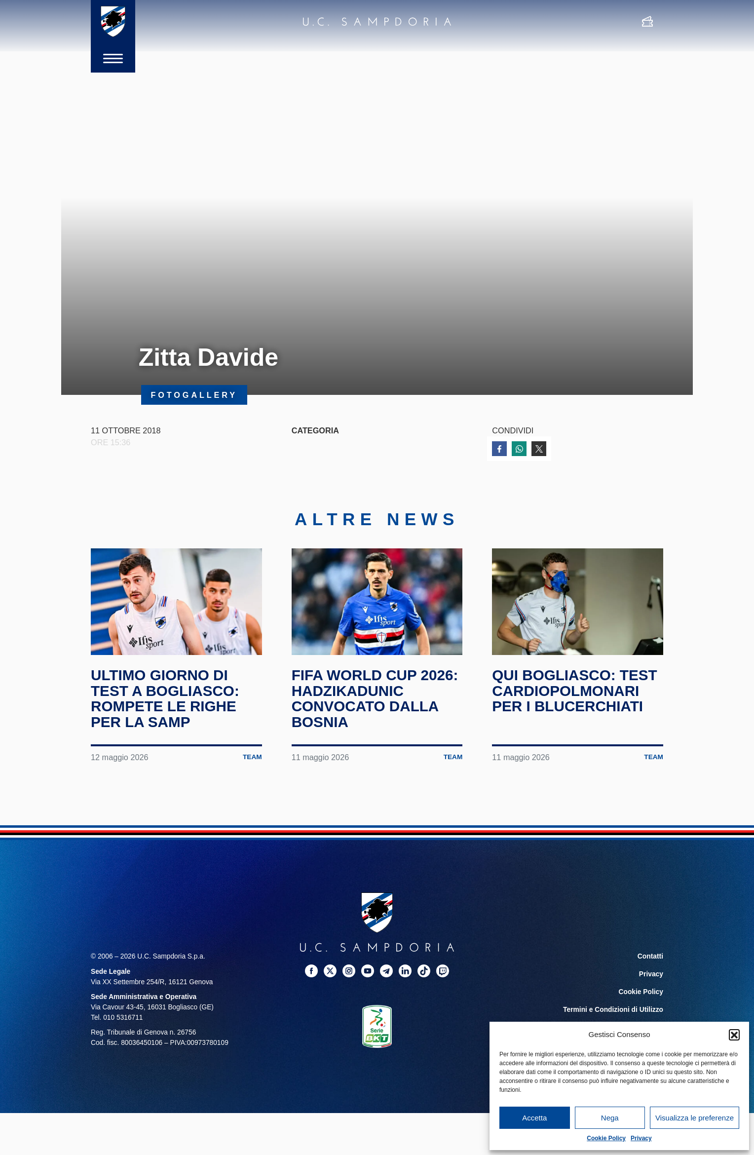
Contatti (650, 956)
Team (252, 757)
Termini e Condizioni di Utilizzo (613, 1009)
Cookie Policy (606, 1138)
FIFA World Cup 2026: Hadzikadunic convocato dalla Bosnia (376, 698)
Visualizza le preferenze (694, 1118)
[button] (734, 1035)
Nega (610, 1118)
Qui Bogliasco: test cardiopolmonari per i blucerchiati (575, 690)
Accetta (534, 1118)
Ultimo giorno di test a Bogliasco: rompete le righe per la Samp (166, 698)
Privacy (641, 1138)
